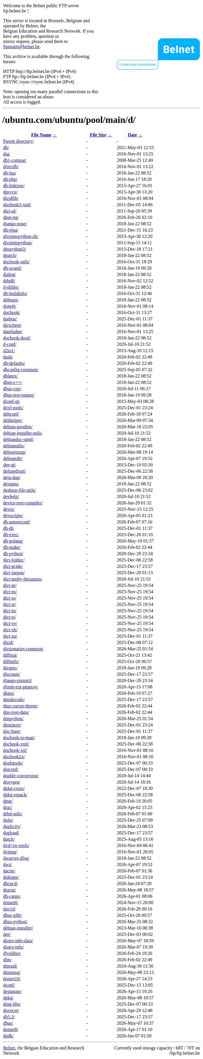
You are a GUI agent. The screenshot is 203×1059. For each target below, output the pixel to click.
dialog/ (9, 274)
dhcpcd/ (10, 883)
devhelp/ (11, 496)
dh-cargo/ (12, 896)
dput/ (8, 801)
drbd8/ (9, 280)
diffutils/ (11, 661)
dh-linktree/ (14, 185)
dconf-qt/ (11, 401)
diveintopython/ (17, 242)
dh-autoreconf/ (16, 521)
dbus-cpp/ (12, 388)
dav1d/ (9, 908)
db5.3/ (9, 1016)
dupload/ (11, 832)
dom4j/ (9, 306)
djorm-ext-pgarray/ (20, 686)
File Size (98, 134)
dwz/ (7, 864)
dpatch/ (10, 255)
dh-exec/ (11, 534)
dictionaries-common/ (23, 648)
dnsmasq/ (11, 972)
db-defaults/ (14, 363)
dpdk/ (8, 1035)
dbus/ (8, 1023)
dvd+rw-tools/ (16, 845)
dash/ (8, 356)
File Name (41, 134)
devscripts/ (13, 515)
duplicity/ (12, 826)
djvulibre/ (12, 953)
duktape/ (11, 877)
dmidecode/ (14, 699)
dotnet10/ (11, 978)
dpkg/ (8, 997)
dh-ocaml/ (12, 268)
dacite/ (9, 870)
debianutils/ (14, 445)
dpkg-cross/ (14, 788)
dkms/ (8, 693)
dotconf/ (10, 769)
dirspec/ (10, 667)
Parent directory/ (18, 141)
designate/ (12, 991)
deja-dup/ (11, 477)
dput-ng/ (11, 217)
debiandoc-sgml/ (18, 439)
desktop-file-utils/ (19, 490)
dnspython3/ (14, 249)
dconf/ (9, 985)
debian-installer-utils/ (23, 433)
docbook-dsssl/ (17, 337)
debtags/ (10, 299)
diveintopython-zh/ (20, 236)
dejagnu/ (11, 483)
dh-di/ (8, 528)
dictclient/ (12, 325)
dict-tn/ (9, 610)
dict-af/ (9, 211)
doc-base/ (12, 731)
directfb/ (11, 166)
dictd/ (8, 642)
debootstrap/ (14, 452)
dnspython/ (13, 718)
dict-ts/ (9, 617)
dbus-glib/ (12, 915)
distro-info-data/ (18, 940)
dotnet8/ (10, 1029)
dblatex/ (10, 375)
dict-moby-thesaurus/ (22, 579)
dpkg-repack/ (15, 794)
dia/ (6, 153)
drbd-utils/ (12, 813)
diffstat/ (10, 655)
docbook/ (11, 312)
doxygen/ (11, 782)
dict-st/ (9, 604)
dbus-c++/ (12, 382)
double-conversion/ (21, 775)
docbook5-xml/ (17, 204)
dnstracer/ (12, 724)
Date (132, 134)
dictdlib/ (10, 198)
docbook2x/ (14, 756)
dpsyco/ (10, 191)
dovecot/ (11, 1010)
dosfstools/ (13, 763)
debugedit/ (13, 458)
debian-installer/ (18, 927)
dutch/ (9, 839)
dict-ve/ (10, 623)
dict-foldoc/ (14, 559)
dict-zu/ (10, 636)
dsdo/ (8, 820)
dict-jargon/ (13, 572)
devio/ (9, 509)
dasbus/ (10, 318)
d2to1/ (9, 350)
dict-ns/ (10, 591)
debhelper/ (13, 420)
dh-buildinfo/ (15, 293)
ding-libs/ (12, 1004)
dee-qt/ (9, 464)
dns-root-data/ (16, 712)
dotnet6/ (10, 902)
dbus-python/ (15, 921)
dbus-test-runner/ (19, 395)
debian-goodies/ (17, 426)
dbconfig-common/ (21, 369)
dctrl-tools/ (13, 407)
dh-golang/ (13, 540)
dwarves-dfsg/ (16, 858)
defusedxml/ (14, 471)
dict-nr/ (10, 585)
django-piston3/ (17, 680)
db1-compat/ (14, 160)
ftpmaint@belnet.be (21, 46)
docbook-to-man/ (19, 737)
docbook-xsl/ (15, 750)
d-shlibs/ (11, 287)
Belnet (9, 1047)
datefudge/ (13, 331)
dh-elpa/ (10, 230)
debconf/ (11, 414)
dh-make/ (11, 547)
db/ (6, 147)
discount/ (11, 674)
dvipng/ (10, 851)
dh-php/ (10, 179)
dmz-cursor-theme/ (20, 705)
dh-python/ (13, 553)
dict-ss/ (9, 598)
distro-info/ (13, 947)
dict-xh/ (10, 629)
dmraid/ (10, 966)
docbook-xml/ (16, 743)
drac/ (7, 807)
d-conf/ (9, 344)
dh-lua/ (9, 172)
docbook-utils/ (16, 261)
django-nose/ (15, 223)
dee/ (7, 934)
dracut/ (9, 889)
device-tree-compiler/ (23, 502)
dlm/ (7, 959)
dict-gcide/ (13, 566)
